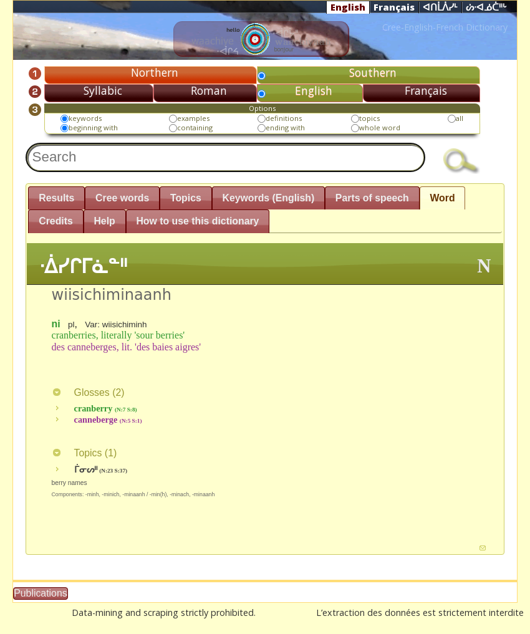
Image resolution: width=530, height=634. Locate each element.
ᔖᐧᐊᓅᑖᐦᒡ (486, 7)
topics (369, 118)
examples (193, 118)
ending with (285, 127)
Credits (56, 221)
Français (394, 7)
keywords (85, 118)
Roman (209, 90)
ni (56, 324)
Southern (373, 72)
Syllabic (103, 90)
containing (195, 127)
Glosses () (88, 392)
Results (56, 198)
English (347, 7)
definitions (284, 118)
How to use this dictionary (197, 221)
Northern (154, 72)
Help (104, 221)
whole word (379, 127)
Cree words (122, 198)
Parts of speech (372, 198)
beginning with (93, 127)
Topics (185, 198)
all (459, 118)
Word (442, 198)
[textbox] (225, 157)
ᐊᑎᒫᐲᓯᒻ (440, 7)
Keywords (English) (268, 198)
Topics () (84, 453)
